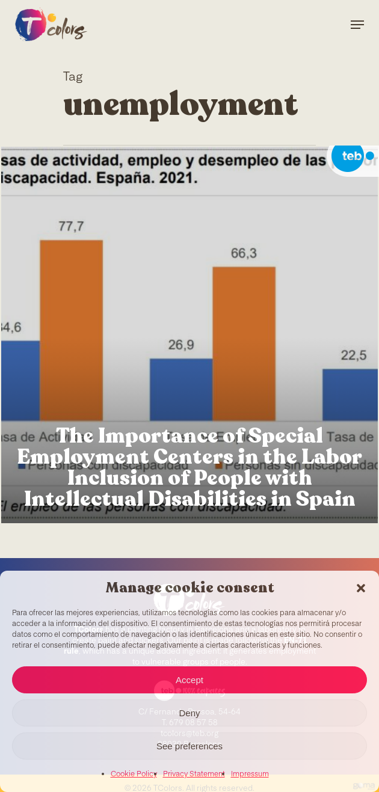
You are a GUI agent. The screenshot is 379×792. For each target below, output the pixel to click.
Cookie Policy (134, 774)
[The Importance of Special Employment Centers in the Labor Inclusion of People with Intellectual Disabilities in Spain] (189, 335)
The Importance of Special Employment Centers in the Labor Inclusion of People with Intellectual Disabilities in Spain (189, 468)
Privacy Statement (194, 774)
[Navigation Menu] (357, 25)
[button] (361, 588)
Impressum (250, 774)
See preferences (189, 746)
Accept (189, 680)
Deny (189, 713)
